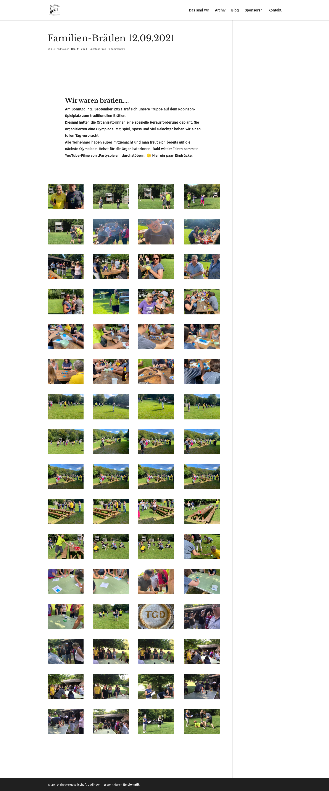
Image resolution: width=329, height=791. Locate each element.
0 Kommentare (116, 49)
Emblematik (131, 784)
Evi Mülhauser (61, 49)
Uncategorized (97, 49)
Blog (235, 11)
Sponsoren (254, 11)
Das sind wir (199, 11)
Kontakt (274, 11)
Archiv (220, 11)
